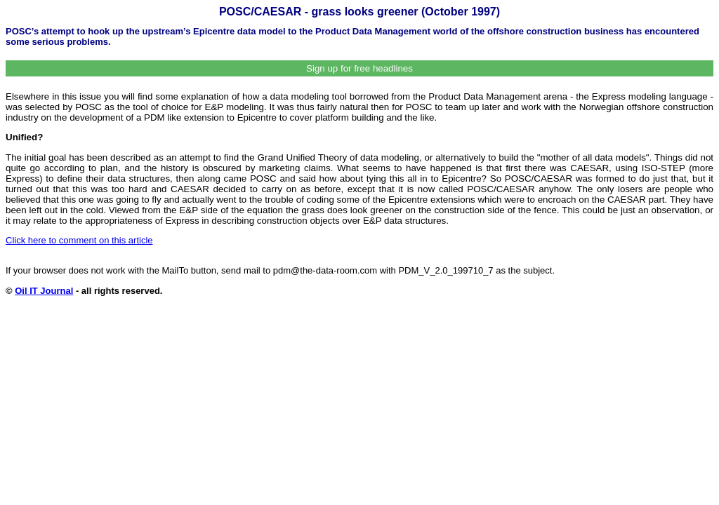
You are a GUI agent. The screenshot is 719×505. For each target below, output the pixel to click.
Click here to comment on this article (79, 240)
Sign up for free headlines (359, 68)
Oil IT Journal (44, 290)
